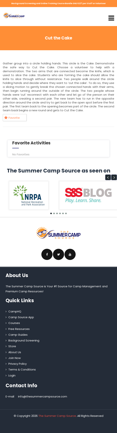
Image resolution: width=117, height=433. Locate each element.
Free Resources (19, 329)
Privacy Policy (17, 364)
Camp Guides (18, 335)
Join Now (14, 358)
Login (11, 375)
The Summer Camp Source (57, 416)
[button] (108, 177)
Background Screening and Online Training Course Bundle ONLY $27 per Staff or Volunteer (58, 3)
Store (12, 346)
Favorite (12, 118)
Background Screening (23, 340)
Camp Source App (21, 317)
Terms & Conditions (22, 369)
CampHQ (14, 311)
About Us (14, 352)
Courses (14, 323)
